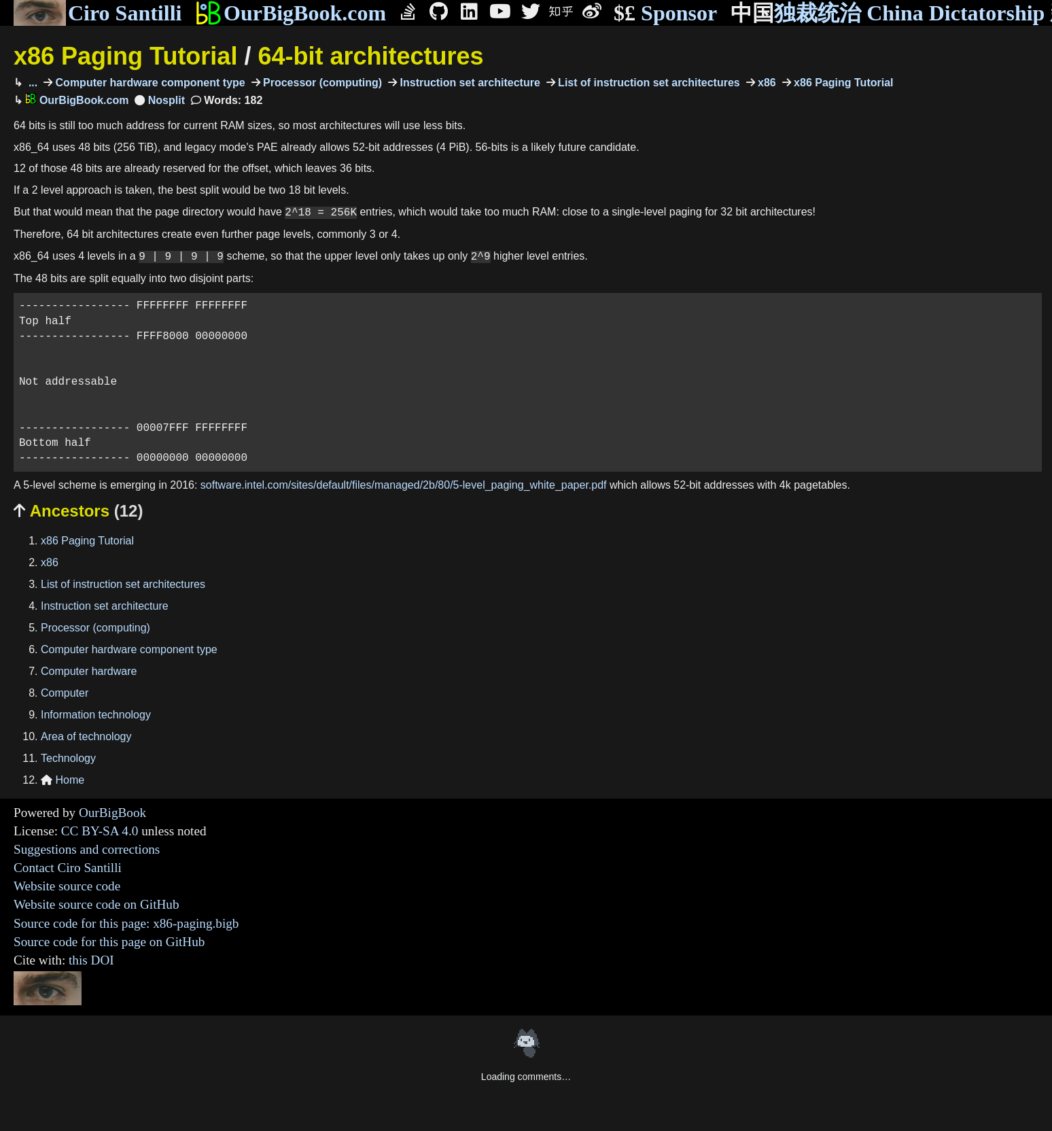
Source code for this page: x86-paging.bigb (126, 923)
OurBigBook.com (290, 13)
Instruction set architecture (468, 82)
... (31, 82)
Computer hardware (89, 671)
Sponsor (665, 13)
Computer (64, 693)
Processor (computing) (321, 82)
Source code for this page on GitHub (109, 942)
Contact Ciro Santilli (68, 867)
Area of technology (86, 736)
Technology (68, 758)
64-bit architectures (370, 56)
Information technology (96, 714)
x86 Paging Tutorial (125, 56)
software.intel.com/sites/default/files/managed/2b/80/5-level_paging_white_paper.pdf (403, 485)
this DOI (91, 960)
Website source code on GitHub (96, 904)
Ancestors (78, 511)
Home (62, 780)
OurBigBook (112, 812)
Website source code (67, 886)
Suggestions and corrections (87, 849)
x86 (765, 82)
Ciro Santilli (97, 13)
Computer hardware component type (148, 82)
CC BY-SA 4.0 (100, 831)
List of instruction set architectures (647, 82)
